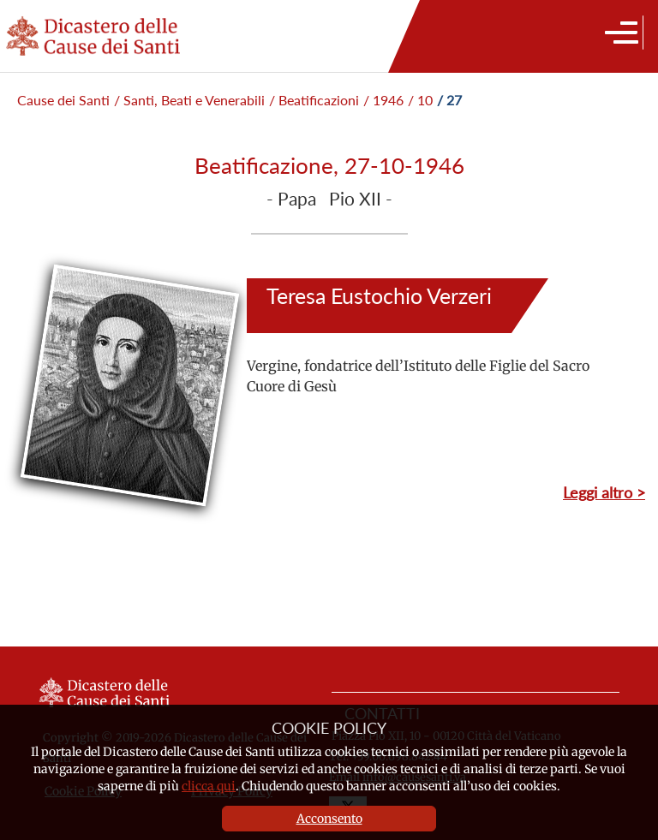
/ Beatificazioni (314, 100)
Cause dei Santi (63, 100)
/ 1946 (383, 100)
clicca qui (209, 786)
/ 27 (449, 100)
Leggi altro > (604, 492)
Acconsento (329, 818)
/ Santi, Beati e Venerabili (189, 100)
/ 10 (420, 100)
